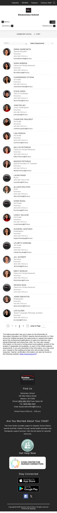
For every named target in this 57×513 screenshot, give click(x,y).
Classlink (15, 3)
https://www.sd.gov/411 (28, 354)
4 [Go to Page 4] (23, 326)
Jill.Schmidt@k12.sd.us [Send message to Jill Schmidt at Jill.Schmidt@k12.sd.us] (21, 266)
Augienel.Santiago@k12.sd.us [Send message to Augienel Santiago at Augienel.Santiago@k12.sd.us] (23, 238)
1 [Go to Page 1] (12, 326)
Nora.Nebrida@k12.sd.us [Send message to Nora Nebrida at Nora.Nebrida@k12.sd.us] (21, 72)
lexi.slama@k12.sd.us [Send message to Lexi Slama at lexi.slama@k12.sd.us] (20, 320)
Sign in (53, 22)
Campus (34, 3)
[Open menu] (6, 22)
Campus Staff (46, 3)
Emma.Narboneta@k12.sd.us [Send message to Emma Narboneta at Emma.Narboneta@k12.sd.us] (23, 58)
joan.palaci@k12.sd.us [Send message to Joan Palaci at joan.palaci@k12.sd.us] (21, 114)
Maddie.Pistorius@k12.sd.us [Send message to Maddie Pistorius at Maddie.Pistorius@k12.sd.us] (22, 170)
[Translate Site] (48, 26)
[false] (15, 43)
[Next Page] (28, 326)
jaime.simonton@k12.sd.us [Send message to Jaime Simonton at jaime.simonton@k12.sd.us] (22, 306)
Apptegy (33, 508)
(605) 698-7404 (29, 404)
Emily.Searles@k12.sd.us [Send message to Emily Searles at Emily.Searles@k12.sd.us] (21, 280)
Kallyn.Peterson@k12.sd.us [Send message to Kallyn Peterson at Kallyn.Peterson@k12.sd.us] (22, 156)
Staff (38, 34)
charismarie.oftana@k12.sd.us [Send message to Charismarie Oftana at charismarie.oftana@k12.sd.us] (23, 86)
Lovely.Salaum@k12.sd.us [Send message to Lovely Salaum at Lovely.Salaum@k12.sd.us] (22, 224)
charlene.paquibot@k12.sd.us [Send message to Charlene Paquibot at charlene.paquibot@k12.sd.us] (23, 128)
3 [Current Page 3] (19, 326)
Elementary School (24, 34)
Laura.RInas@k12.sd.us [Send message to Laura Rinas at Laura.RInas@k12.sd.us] (21, 182)
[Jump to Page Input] (43, 326)
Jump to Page (35, 326)
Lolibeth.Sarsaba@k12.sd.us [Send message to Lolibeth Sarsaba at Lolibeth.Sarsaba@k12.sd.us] (22, 252)
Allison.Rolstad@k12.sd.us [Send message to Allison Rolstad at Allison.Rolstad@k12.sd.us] (22, 196)
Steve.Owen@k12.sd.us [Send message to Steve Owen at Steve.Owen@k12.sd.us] (21, 100)
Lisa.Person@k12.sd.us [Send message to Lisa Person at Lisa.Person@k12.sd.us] (21, 142)
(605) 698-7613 (24, 401)
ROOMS (25, 3)
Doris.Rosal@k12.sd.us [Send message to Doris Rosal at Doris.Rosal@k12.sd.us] (21, 210)
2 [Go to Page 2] (15, 326)
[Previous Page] (8, 326)
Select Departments (37, 43)
